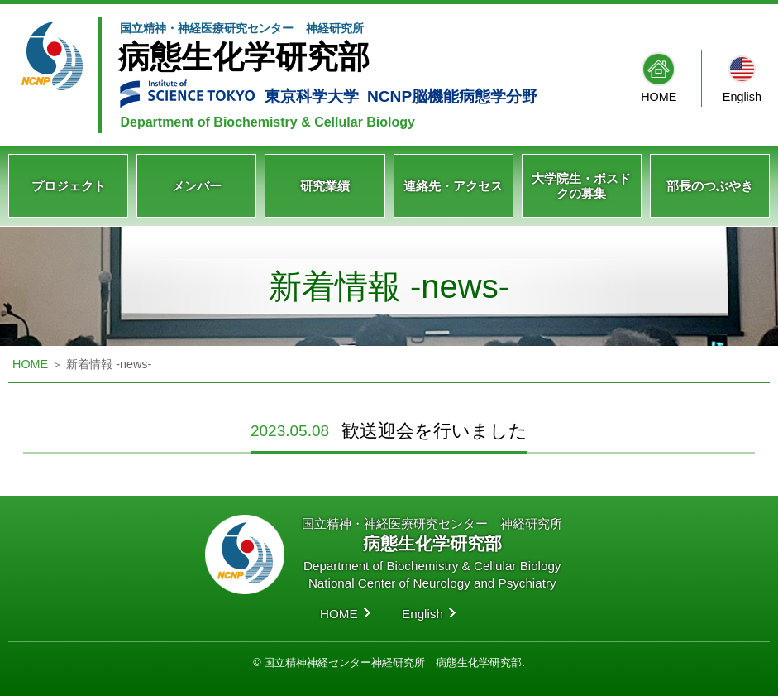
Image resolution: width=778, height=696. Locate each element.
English (742, 96)
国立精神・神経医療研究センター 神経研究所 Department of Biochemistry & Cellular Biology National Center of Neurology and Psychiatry (432, 553)
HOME (658, 96)
